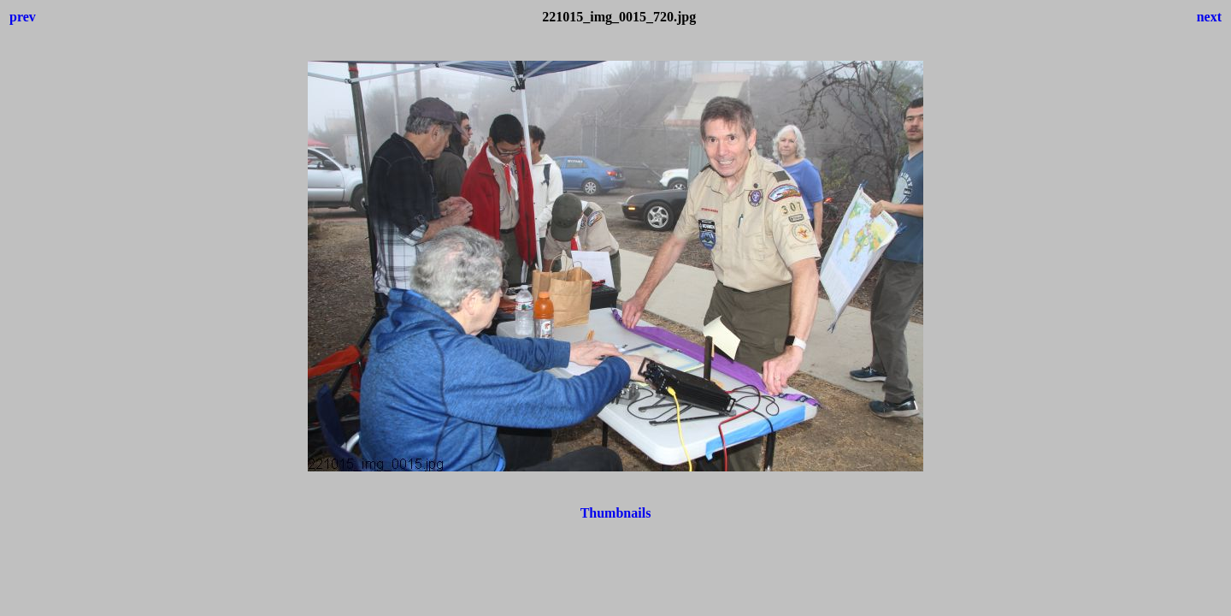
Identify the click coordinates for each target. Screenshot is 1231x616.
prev (22, 16)
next (1209, 16)
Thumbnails (615, 513)
